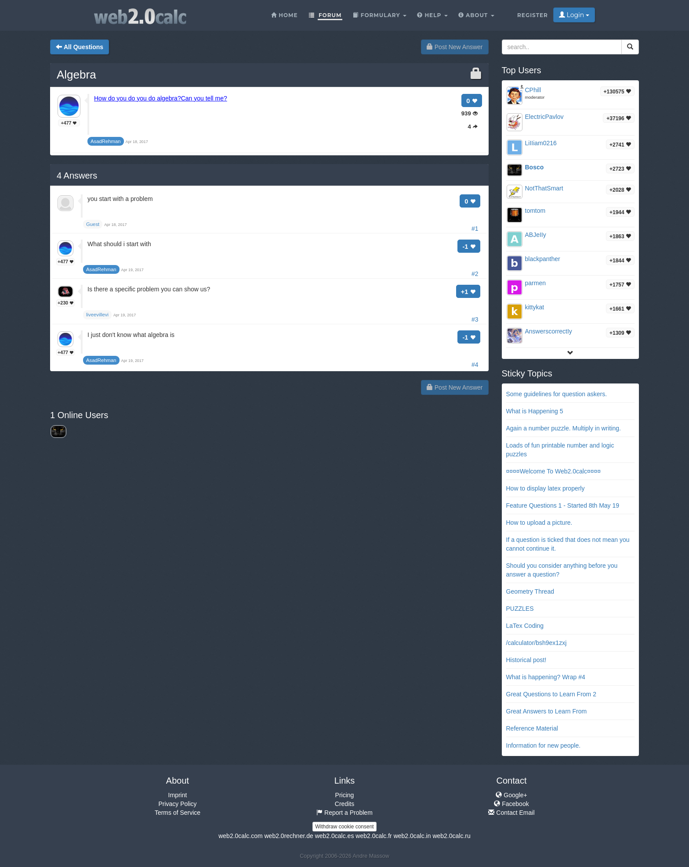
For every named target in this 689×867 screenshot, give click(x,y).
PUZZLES (520, 608)
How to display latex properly (545, 488)
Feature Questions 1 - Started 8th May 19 (563, 505)
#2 (475, 273)
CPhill (533, 89)
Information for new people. (543, 745)
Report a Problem (344, 812)
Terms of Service (177, 812)
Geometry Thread (530, 591)
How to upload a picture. (539, 522)
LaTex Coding (525, 625)
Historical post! (526, 659)
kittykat (534, 307)
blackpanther (542, 258)
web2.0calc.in (412, 835)
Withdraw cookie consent (344, 827)
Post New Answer (455, 46)
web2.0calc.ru (451, 835)
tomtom (535, 210)
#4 (475, 364)
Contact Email (511, 812)
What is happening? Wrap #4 (545, 677)
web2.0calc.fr (373, 835)
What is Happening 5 (534, 411)
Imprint (177, 795)
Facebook (511, 803)
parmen (535, 283)
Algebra (76, 74)
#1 (475, 228)
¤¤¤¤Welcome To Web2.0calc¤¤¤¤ (553, 471)
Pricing (344, 795)
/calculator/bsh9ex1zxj (536, 642)
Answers (77, 175)
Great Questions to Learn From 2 (551, 694)
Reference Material (532, 728)
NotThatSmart (544, 188)
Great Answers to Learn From (546, 711)
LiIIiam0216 (541, 143)
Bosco (534, 167)
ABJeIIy (535, 234)
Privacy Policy (177, 803)
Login (574, 15)
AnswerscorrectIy (548, 331)
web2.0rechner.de (288, 835)
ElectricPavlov (544, 116)
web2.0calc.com (240, 835)
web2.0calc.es (334, 835)
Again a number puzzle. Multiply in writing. (563, 428)
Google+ (511, 795)
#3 (475, 319)
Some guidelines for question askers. (556, 394)
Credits (344, 803)
